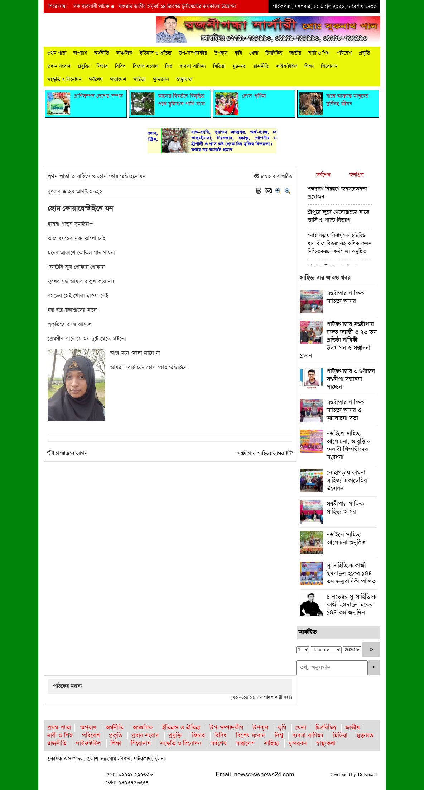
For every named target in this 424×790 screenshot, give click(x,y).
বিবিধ (120, 66)
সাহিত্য (139, 79)
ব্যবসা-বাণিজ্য (192, 66)
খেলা (253, 53)
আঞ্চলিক (124, 53)
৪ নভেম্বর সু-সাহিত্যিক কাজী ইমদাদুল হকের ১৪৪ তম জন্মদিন (351, 605)
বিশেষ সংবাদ (145, 66)
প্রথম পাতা (56, 53)
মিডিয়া (219, 66)
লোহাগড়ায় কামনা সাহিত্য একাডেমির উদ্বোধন (347, 481)
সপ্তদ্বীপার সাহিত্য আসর (260, 453)
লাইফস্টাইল (286, 66)
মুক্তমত (239, 66)
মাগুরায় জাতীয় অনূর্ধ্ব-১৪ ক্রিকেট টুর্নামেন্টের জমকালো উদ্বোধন (182, 6)
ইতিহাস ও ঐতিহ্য (156, 53)
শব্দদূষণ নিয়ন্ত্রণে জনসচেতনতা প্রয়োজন (337, 192)
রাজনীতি (261, 66)
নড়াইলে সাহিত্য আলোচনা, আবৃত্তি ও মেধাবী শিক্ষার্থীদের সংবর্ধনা (349, 446)
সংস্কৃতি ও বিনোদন (64, 79)
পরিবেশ (344, 53)
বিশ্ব (168, 66)
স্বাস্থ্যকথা (184, 79)
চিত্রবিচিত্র (273, 53)
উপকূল (220, 53)
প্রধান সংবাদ (59, 66)
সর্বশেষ (96, 79)
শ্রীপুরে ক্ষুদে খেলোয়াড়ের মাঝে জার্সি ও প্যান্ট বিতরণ (338, 216)
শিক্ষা (309, 66)
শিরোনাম (329, 66)
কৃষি (238, 53)
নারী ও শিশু (318, 53)
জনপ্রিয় (356, 175)
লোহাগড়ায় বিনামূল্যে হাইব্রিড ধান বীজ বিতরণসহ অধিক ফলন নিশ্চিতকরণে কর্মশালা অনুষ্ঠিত (339, 243)
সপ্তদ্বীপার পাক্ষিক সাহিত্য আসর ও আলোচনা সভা (345, 410)
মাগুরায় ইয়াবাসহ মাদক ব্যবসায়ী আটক (78, 6)
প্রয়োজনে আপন (71, 453)
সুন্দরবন (161, 79)
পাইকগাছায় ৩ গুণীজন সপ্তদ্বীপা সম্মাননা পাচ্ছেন (351, 379)
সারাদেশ (118, 79)
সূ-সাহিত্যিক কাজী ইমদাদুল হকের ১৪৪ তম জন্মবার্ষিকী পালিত (351, 574)
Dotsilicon (367, 774)
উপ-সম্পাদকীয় (193, 53)
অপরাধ (80, 53)
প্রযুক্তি (84, 66)
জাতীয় (295, 53)
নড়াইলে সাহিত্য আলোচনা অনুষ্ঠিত (346, 539)
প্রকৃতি (364, 53)
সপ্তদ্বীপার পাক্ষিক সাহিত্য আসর (345, 297)
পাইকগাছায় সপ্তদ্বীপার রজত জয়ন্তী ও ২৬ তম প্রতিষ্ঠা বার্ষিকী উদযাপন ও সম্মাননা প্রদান (338, 340)
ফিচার (102, 66)
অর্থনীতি (101, 53)
